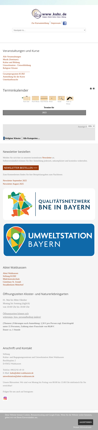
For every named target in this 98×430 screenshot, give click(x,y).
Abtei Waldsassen (10, 273)
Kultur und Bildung (11, 62)
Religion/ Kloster (10, 68)
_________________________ (16, 71)
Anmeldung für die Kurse (14, 77)
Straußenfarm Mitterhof (13, 285)
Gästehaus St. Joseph (12, 282)
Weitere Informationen (82, 427)
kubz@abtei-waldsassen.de (21, 373)
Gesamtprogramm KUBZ (14, 74)
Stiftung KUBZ (9, 276)
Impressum (56, 23)
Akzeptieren (85, 422)
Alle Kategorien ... (31, 138)
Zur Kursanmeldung (40, 23)
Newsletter (47, 157)
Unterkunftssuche (10, 79)
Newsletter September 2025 (15, 180)
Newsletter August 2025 (13, 184)
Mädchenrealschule (11, 279)
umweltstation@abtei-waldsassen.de (18, 376)
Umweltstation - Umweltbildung (17, 65)
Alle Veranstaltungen (12, 56)
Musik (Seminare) (11, 59)
